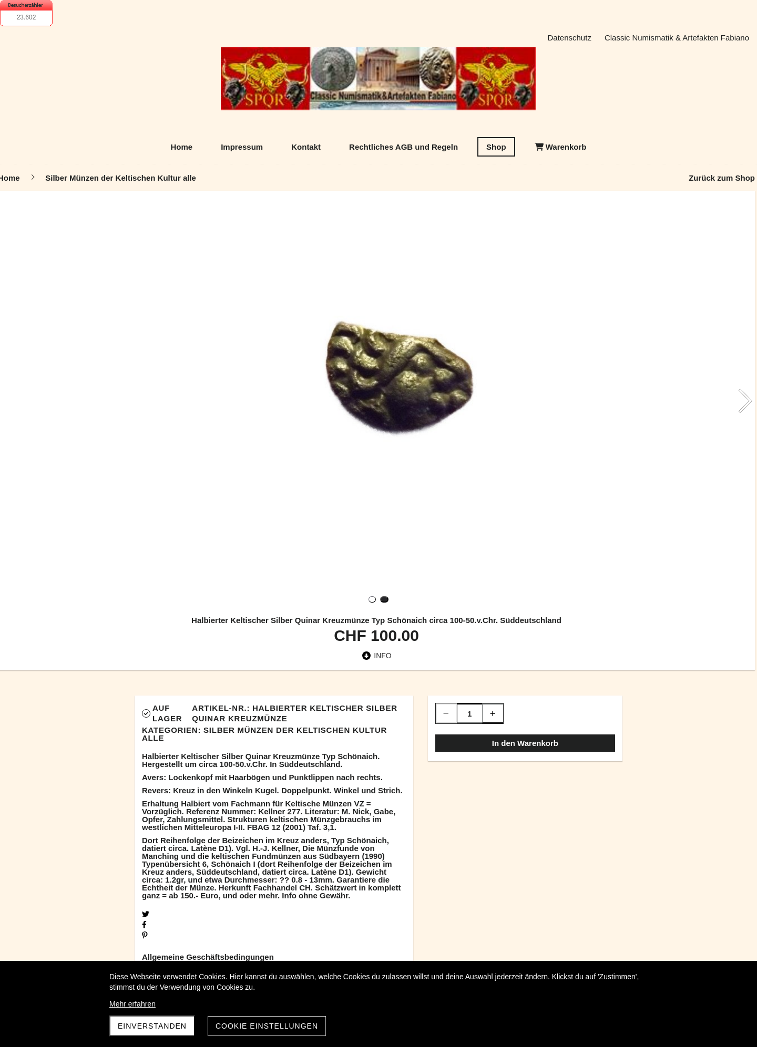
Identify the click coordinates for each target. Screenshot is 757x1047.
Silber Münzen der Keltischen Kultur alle (264, 733)
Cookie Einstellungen (267, 1026)
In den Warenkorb (525, 743)
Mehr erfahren (132, 1004)
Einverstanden (152, 1026)
